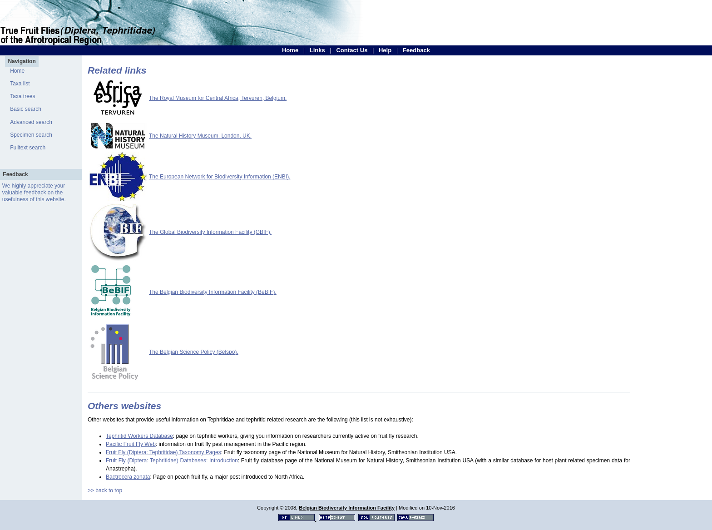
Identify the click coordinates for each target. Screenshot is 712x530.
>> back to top (105, 490)
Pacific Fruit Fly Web (131, 444)
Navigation (21, 61)
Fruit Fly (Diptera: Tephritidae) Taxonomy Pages (163, 452)
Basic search (25, 109)
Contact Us (351, 50)
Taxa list (20, 83)
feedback (35, 192)
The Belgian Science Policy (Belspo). (193, 352)
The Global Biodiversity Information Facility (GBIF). (210, 232)
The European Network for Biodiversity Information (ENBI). (219, 176)
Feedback (416, 50)
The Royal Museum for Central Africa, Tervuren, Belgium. (218, 98)
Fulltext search (27, 147)
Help (385, 50)
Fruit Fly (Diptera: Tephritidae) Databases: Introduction (172, 460)
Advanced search (31, 122)
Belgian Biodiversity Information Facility (347, 507)
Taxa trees (22, 96)
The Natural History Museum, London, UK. (200, 136)
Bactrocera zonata (128, 477)
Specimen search (31, 135)
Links (317, 50)
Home (290, 50)
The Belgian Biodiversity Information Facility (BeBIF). (213, 292)
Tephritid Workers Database (139, 436)
